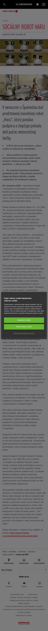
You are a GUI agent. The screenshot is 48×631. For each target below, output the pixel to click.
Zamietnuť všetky (24, 320)
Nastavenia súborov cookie (24, 333)
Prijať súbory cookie (24, 326)
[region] (24, 315)
